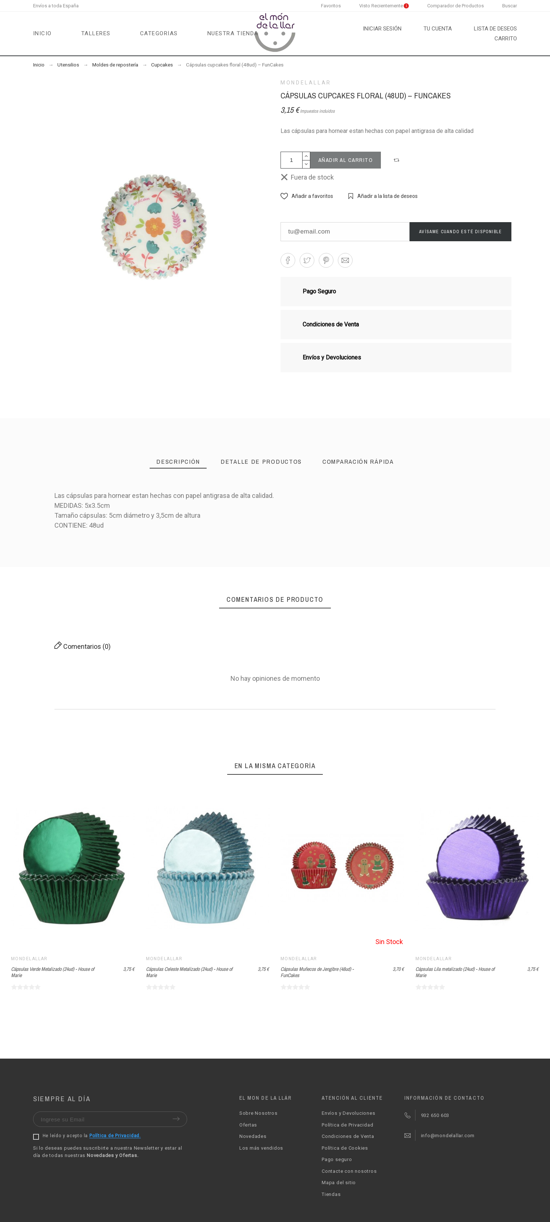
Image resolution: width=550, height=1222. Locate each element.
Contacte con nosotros (349, 1171)
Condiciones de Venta (348, 1136)
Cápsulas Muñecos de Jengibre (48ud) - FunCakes (317, 972)
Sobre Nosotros (258, 1113)
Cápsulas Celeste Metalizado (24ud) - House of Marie (189, 972)
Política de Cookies (345, 1148)
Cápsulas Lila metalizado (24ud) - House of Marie (454, 972)
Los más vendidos (261, 1148)
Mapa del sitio (339, 1182)
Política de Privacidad (347, 1125)
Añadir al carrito (345, 160)
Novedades (253, 1136)
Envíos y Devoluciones (348, 1113)
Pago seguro (337, 1159)
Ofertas (248, 1125)
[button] (397, 160)
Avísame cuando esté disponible (460, 232)
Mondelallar (306, 82)
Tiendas (331, 1194)
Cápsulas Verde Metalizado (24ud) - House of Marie (52, 972)
